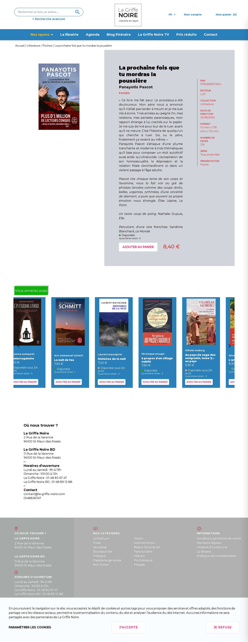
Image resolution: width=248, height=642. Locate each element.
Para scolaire (143, 551)
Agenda (92, 35)
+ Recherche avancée (48, 19)
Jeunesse (100, 547)
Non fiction (101, 564)
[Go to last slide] (17, 347)
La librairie (69, 35)
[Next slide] (231, 347)
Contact (210, 35)
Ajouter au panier (138, 247)
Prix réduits (186, 35)
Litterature (101, 538)
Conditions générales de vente (219, 538)
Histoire (139, 556)
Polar (97, 543)
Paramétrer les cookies (30, 627)
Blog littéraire (119, 35)
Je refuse (223, 627)
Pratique (99, 556)
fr (172, 14)
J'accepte (128, 627)
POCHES (124, 93)
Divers (138, 538)
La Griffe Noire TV (153, 35)
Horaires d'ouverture (212, 547)
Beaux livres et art (147, 547)
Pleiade (139, 564)
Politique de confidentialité (216, 556)
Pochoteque (143, 560)
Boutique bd (102, 551)
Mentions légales (209, 543)
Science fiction (144, 543)
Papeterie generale (107, 560)
